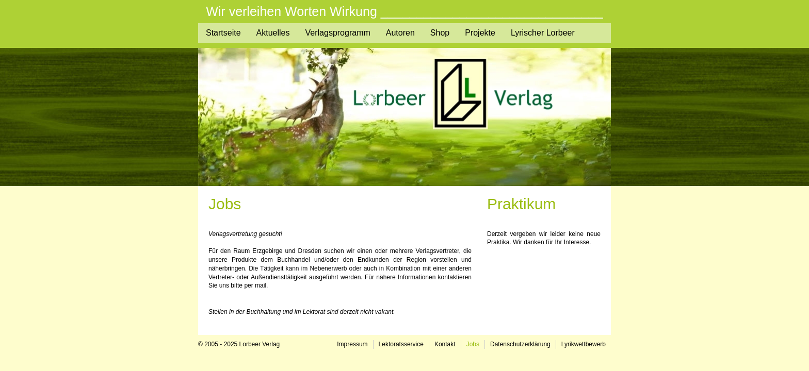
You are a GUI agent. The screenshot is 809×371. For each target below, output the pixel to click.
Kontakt (445, 344)
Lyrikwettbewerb (583, 344)
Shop (439, 32)
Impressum (352, 344)
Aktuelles (273, 32)
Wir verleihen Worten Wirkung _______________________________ (404, 11)
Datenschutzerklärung (520, 344)
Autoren (400, 32)
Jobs (472, 344)
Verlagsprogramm (337, 32)
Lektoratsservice (401, 344)
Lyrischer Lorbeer (543, 32)
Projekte (480, 32)
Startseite (223, 32)
